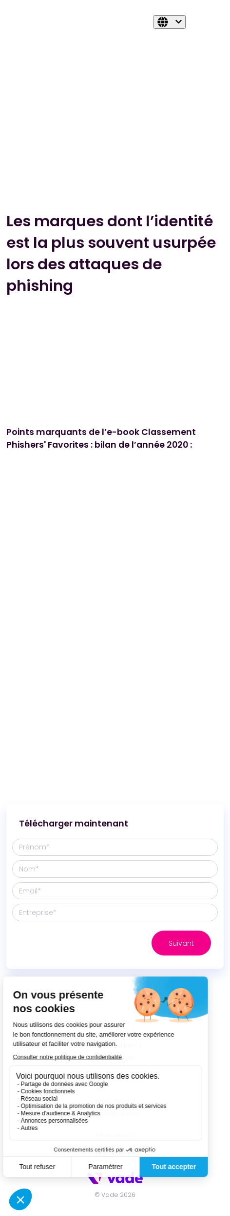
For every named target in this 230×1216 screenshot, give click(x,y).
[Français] (169, 22)
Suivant (181, 943)
